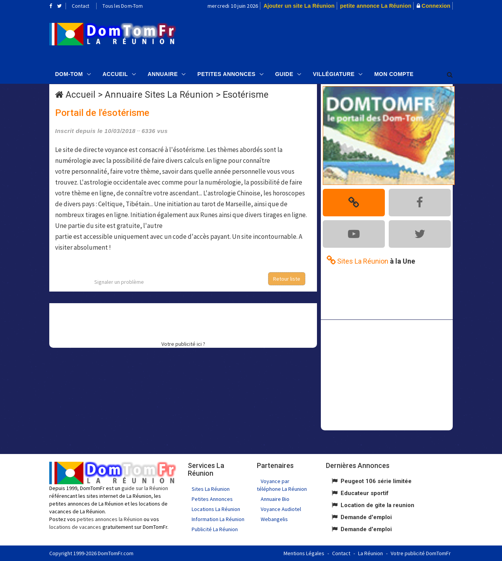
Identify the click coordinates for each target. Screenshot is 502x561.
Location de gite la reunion (377, 505)
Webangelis (274, 519)
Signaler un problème (119, 281)
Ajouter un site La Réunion (298, 6)
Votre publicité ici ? (183, 343)
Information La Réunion (218, 519)
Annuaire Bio (275, 498)
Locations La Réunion (216, 509)
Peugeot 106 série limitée (376, 481)
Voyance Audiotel (281, 509)
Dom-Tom (69, 74)
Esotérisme (245, 95)
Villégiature (334, 74)
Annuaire (162, 74)
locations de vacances (75, 526)
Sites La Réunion (211, 488)
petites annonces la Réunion (109, 519)
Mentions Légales (304, 553)
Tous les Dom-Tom (122, 6)
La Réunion (370, 553)
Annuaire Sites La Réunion (159, 95)
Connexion (436, 6)
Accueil (115, 74)
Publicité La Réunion (215, 529)
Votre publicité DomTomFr (421, 553)
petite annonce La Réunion (376, 6)
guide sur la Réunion (144, 488)
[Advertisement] (329, 37)
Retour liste (286, 278)
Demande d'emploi (366, 517)
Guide (284, 74)
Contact (80, 6)
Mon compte (394, 74)
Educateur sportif (365, 493)
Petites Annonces (226, 74)
